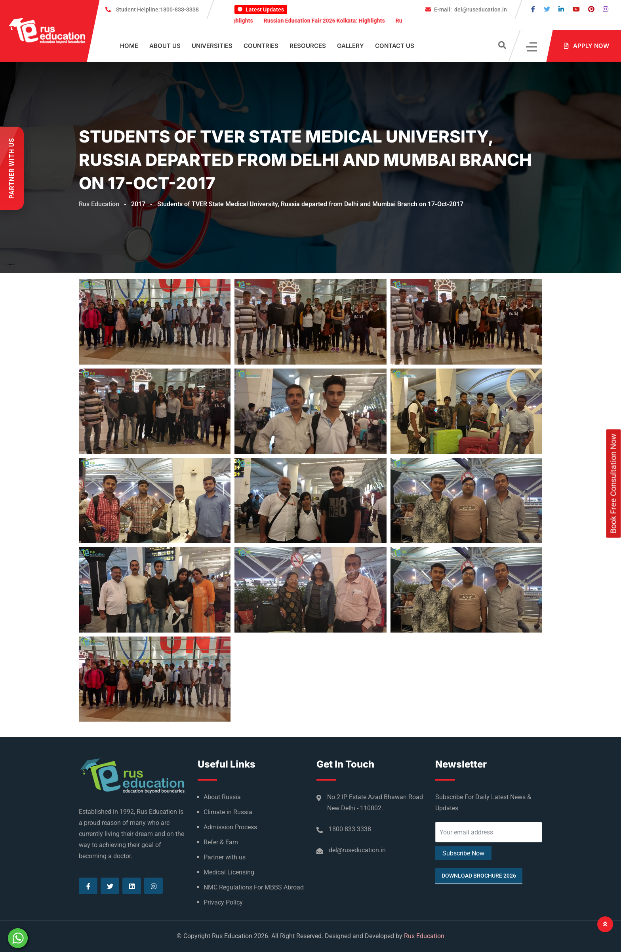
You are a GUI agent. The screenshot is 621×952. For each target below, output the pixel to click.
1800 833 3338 (350, 829)
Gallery (350, 45)
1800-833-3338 (157, 9)
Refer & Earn (221, 842)
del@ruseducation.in (470, 9)
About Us (165, 45)
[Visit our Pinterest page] (591, 9)
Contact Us (394, 45)
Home (129, 45)
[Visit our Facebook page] (533, 9)
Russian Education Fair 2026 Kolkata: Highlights (339, 20)
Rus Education (424, 936)
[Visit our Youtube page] (576, 9)
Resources (308, 45)
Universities (212, 45)
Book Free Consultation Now (613, 483)
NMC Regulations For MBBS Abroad (254, 887)
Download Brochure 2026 (479, 875)
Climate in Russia (228, 812)
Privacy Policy (223, 902)
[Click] (532, 46)
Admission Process (230, 827)
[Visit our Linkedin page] (561, 9)
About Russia (222, 797)
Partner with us (225, 857)
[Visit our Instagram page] (605, 9)
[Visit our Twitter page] (547, 9)
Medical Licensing (229, 872)
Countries (261, 45)
